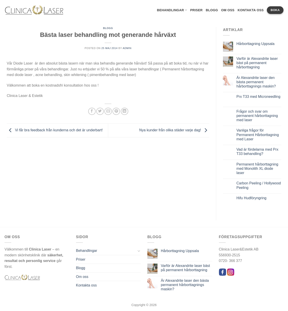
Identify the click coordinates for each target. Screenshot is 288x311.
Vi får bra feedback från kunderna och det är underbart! (55, 130)
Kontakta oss (251, 10)
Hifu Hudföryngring (251, 198)
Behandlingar (172, 10)
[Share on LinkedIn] (124, 111)
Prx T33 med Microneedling (258, 96)
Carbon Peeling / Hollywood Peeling (258, 185)
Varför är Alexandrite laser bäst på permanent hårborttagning (257, 63)
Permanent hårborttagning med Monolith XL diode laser (257, 168)
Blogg (212, 10)
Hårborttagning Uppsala (255, 44)
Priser (196, 10)
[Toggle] (139, 250)
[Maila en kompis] (108, 111)
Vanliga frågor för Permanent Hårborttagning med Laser (257, 134)
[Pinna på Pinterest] (116, 111)
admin (127, 48)
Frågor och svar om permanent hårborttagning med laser (257, 116)
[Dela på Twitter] (100, 111)
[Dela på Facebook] (92, 111)
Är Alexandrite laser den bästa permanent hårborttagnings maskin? (256, 82)
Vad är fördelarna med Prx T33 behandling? (257, 152)
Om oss (227, 10)
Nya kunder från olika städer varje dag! (174, 130)
